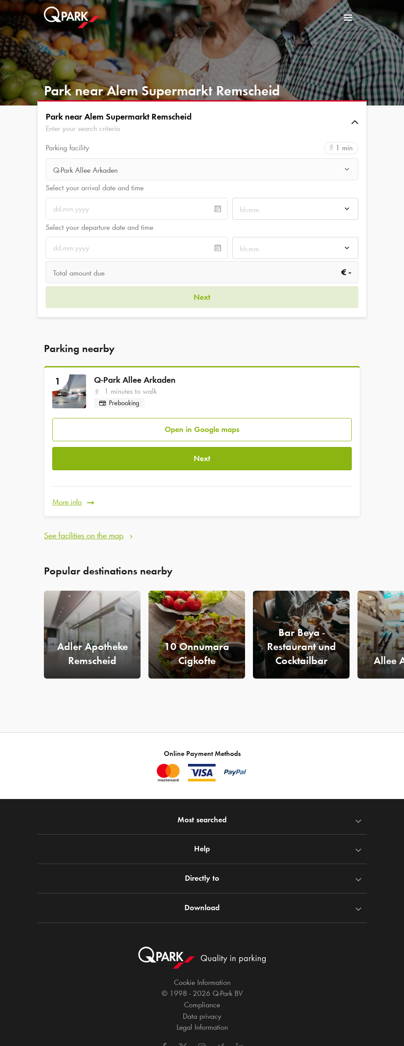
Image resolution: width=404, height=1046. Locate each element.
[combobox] (202, 170)
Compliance (202, 1005)
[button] (202, 122)
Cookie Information (202, 982)
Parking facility (67, 148)
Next (202, 452)
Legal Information (202, 1027)
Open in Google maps (202, 425)
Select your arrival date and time (95, 187)
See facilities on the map (83, 524)
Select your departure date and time (99, 227)
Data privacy (202, 1016)
